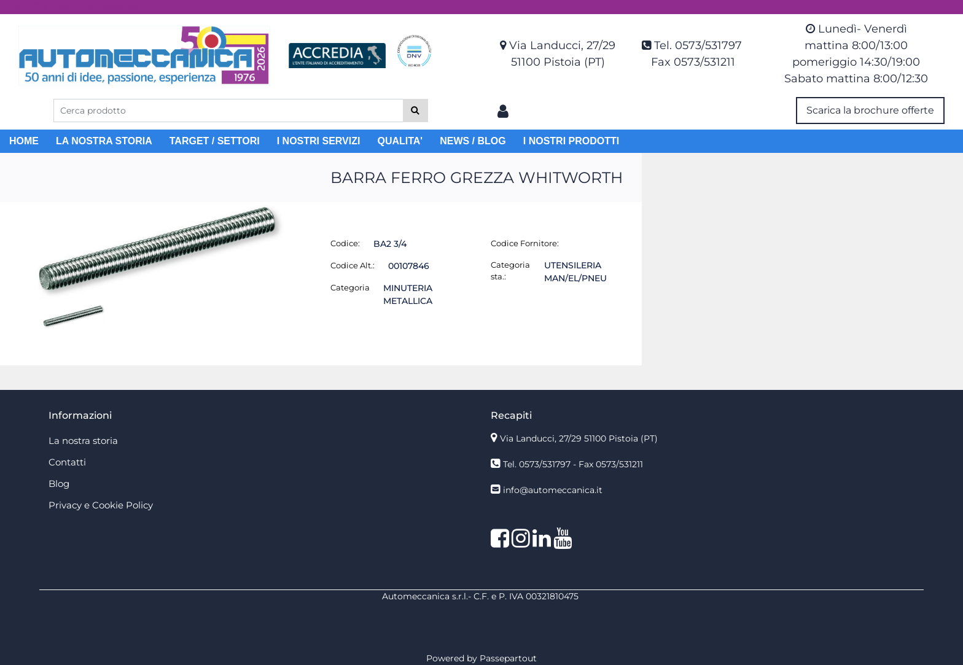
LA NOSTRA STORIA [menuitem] (104, 141)
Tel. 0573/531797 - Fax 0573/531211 (573, 464)
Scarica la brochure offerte (870, 110)
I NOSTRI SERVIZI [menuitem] (319, 141)
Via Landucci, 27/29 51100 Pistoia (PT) (579, 438)
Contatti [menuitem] (67, 462)
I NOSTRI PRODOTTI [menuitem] (571, 141)
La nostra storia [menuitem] (83, 440)
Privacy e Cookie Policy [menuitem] (101, 505)
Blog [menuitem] (59, 483)
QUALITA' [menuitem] (400, 141)
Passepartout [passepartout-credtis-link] (508, 658)
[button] (415, 110)
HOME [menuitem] (24, 141)
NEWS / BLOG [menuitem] (473, 141)
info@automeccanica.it (552, 490)
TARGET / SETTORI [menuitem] (215, 141)
